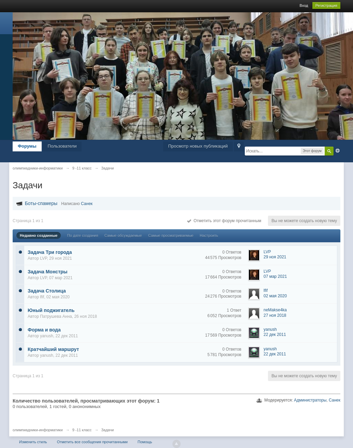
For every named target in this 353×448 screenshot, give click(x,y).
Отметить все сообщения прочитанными (92, 442)
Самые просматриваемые (171, 235)
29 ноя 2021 (275, 257)
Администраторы (310, 400)
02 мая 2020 (275, 296)
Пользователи (62, 146)
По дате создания (82, 235)
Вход (304, 5)
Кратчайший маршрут (53, 349)
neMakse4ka (275, 310)
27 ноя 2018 (275, 315)
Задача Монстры (48, 271)
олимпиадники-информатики (38, 430)
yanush (46, 336)
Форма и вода (44, 329)
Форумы (27, 146)
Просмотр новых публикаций (198, 146)
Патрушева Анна (56, 316)
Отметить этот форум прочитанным (224, 220)
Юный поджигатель (51, 310)
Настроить (209, 235)
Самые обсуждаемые (123, 235)
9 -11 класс (82, 430)
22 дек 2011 (275, 334)
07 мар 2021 (275, 276)
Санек (87, 203)
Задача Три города (50, 252)
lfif (42, 297)
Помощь (145, 442)
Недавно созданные (38, 235)
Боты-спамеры (41, 203)
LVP (43, 258)
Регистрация (326, 5)
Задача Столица (47, 291)
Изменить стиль (33, 442)
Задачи (107, 430)
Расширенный (337, 150)
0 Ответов (231, 252)
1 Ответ (234, 310)
